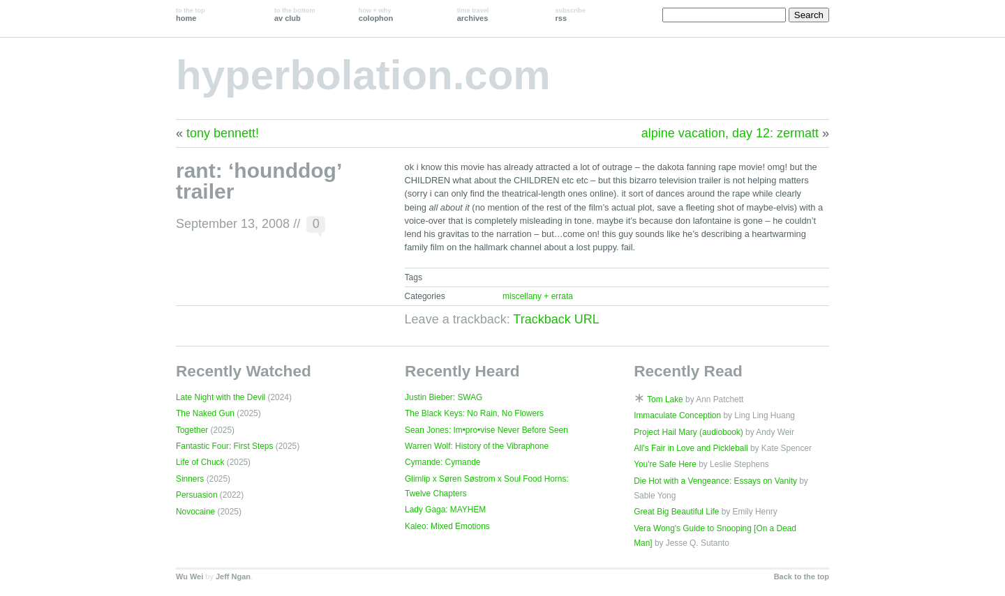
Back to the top (801, 576)
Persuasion (197, 495)
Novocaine (195, 512)
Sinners (190, 479)
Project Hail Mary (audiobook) (688, 432)
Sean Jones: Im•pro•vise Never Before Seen (486, 430)
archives (473, 14)
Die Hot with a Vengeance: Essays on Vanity (715, 481)
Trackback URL (556, 319)
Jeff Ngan (233, 576)
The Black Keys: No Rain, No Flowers (474, 413)
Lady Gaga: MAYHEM (445, 509)
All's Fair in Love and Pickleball (691, 448)
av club (294, 14)
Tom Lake (665, 399)
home (190, 14)
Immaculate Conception (677, 415)
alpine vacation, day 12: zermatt (730, 133)
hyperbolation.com (363, 75)
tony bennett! (222, 133)
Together (192, 430)
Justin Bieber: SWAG (443, 397)
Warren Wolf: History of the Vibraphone (477, 446)
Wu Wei (189, 576)
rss (571, 14)
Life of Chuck (200, 462)
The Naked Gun (205, 413)
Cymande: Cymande (442, 462)
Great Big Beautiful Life (676, 512)
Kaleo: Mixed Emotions (447, 526)
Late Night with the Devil (220, 397)
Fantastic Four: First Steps (224, 446)
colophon (376, 14)
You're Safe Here (665, 464)
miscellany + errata (537, 296)
